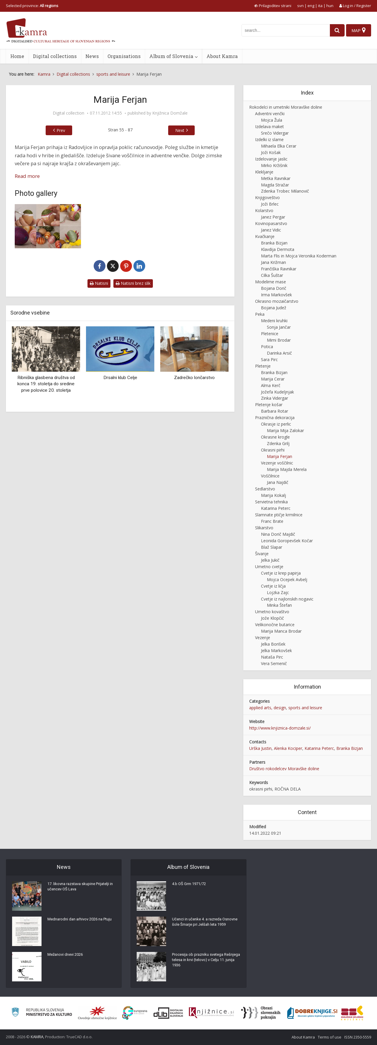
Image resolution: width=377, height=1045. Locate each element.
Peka (259, 314)
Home (17, 56)
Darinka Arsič (279, 353)
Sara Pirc (269, 359)
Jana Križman (273, 262)
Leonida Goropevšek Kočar (287, 540)
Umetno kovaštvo (272, 611)
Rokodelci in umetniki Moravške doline (285, 107)
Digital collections (55, 56)
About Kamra (222, 56)
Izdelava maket (269, 126)
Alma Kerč (270, 385)
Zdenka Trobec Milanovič (285, 191)
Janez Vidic (271, 230)
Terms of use (329, 1037)
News (92, 56)
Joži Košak (271, 152)
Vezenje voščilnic (277, 463)
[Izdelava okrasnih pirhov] (48, 226)
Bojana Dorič (273, 288)
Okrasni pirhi (273, 450)
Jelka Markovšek (276, 650)
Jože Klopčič (272, 618)
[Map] (358, 30)
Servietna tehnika (271, 502)
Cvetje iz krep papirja (281, 573)
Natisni (99, 283)
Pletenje (263, 366)
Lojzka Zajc (278, 592)
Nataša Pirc (272, 657)
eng (310, 5)
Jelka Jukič (270, 560)
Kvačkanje (265, 236)
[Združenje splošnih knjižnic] (352, 1013)
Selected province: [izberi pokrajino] (32, 5)
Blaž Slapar (271, 547)
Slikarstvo (264, 527)
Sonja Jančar (279, 327)
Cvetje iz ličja (273, 586)
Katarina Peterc (275, 508)
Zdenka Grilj (278, 443)
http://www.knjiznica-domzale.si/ (280, 728)
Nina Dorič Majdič (278, 534)
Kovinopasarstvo (271, 223)
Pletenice (269, 333)
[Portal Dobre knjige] (312, 1013)
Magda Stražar (275, 185)
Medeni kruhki (274, 320)
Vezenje (262, 637)
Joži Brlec (270, 204)
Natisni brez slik (133, 283)
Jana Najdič (277, 482)
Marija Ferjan (279, 456)
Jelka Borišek (273, 644)
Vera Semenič (274, 663)
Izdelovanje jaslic (271, 159)
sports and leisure (305, 707)
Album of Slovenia (171, 56)
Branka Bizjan (274, 243)
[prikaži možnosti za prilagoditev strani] (272, 5)
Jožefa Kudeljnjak (277, 392)
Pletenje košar (268, 404)
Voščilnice (270, 476)
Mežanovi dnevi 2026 (67, 956)
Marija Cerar (273, 379)
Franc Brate (272, 521)
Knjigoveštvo (267, 197)
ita (320, 5)
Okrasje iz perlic (276, 424)
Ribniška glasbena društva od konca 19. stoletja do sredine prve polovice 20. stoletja (46, 384)
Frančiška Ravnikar (278, 269)
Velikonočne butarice (275, 624)
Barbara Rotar (274, 411)
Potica (267, 346)
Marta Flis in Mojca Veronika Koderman (298, 256)
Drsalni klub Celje (120, 377)
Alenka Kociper (288, 748)
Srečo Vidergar (275, 133)
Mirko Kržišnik (274, 165)
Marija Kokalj (273, 495)
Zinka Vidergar (274, 398)
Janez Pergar (273, 217)
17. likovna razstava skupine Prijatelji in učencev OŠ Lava (81, 888)
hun (329, 5)
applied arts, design (267, 707)
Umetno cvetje (269, 566)
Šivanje (262, 553)
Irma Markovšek (276, 294)
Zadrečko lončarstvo (194, 377)
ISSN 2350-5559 (357, 1037)
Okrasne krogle (275, 437)
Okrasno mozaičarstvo (276, 301)
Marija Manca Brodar (281, 631)
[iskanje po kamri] (283, 30)
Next (179, 130)
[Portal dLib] (168, 1013)
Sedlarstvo (265, 489)
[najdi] (335, 30)
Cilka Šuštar (272, 275)
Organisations (124, 56)
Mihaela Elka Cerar (278, 146)
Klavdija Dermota (277, 249)
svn (300, 5)
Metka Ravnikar (275, 178)
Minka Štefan (279, 605)
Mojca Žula (271, 120)
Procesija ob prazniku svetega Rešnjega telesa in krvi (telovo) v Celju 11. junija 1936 (202, 962)
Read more (27, 176)
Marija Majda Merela (287, 469)
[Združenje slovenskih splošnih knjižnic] (211, 1013)
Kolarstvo (264, 210)
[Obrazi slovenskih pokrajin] (260, 1013)
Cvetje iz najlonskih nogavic (287, 599)
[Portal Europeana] (134, 1013)
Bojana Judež (273, 307)
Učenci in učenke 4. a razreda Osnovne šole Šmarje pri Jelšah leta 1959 (205, 927)
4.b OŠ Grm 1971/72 (190, 885)
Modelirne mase (270, 282)
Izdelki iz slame (269, 139)
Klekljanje (264, 172)
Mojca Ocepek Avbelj (287, 579)
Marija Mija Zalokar (285, 430)
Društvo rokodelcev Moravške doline (284, 768)
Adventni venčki (270, 113)
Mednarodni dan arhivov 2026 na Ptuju (77, 924)
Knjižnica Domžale (170, 113)
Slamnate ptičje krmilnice (278, 514)
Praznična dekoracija (275, 417)
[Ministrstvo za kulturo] (42, 1013)
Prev (61, 130)
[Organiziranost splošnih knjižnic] (97, 1013)
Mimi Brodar (279, 340)
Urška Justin (260, 748)
